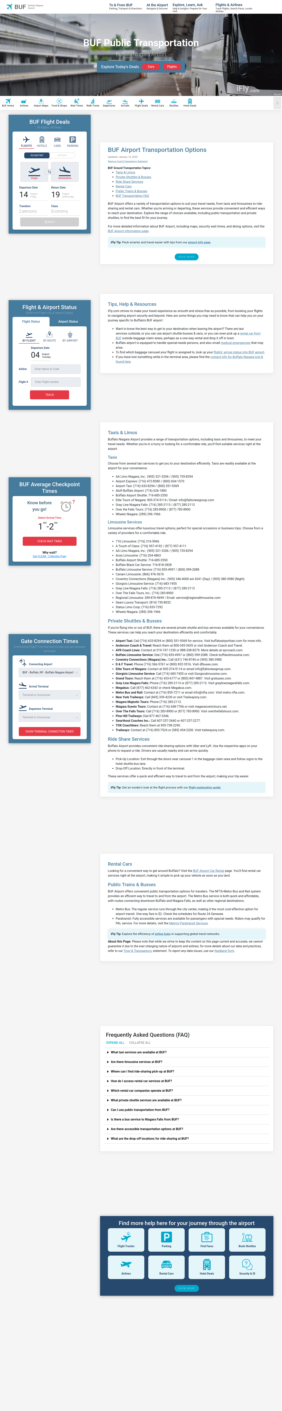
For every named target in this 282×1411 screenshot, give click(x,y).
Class (54, 206)
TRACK (49, 394)
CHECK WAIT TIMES (49, 541)
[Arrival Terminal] (35, 685)
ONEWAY (62, 155)
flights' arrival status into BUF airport (239, 352)
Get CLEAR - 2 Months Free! (49, 556)
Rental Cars (124, 186)
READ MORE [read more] (187, 257)
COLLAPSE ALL (140, 1043)
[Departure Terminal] (37, 707)
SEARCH (49, 222)
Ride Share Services (129, 182)
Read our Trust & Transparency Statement (128, 161)
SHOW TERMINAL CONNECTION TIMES (49, 731)
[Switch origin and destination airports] (49, 172)
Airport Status (68, 321)
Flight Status (31, 321)
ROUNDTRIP (37, 155)
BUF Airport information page (128, 231)
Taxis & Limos (125, 172)
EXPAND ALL (115, 1043)
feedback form (224, 951)
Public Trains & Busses (131, 191)
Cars (151, 67)
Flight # (23, 381)
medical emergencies (235, 343)
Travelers (25, 206)
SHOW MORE (186, 1288)
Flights (172, 67)
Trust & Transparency (138, 951)
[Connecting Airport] (37, 662)
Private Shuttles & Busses (133, 177)
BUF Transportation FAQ (132, 196)
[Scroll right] (277, 103)
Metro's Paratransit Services (188, 923)
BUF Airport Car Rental (208, 871)
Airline (23, 369)
